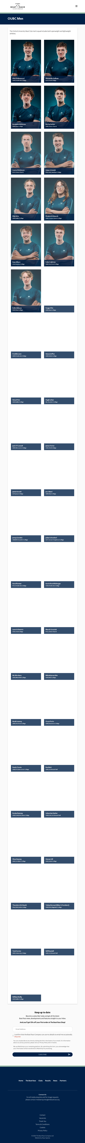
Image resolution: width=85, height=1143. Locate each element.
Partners (63, 1081)
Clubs (40, 1081)
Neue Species (46, 1138)
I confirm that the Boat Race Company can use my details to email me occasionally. (43, 1036)
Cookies (42, 1127)
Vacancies (42, 1118)
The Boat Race (31, 1081)
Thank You (42, 1121)
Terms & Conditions (42, 1124)
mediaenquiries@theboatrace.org (47, 1100)
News (55, 1081)
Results (48, 1081)
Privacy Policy (42, 1131)
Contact (42, 1115)
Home (21, 1081)
